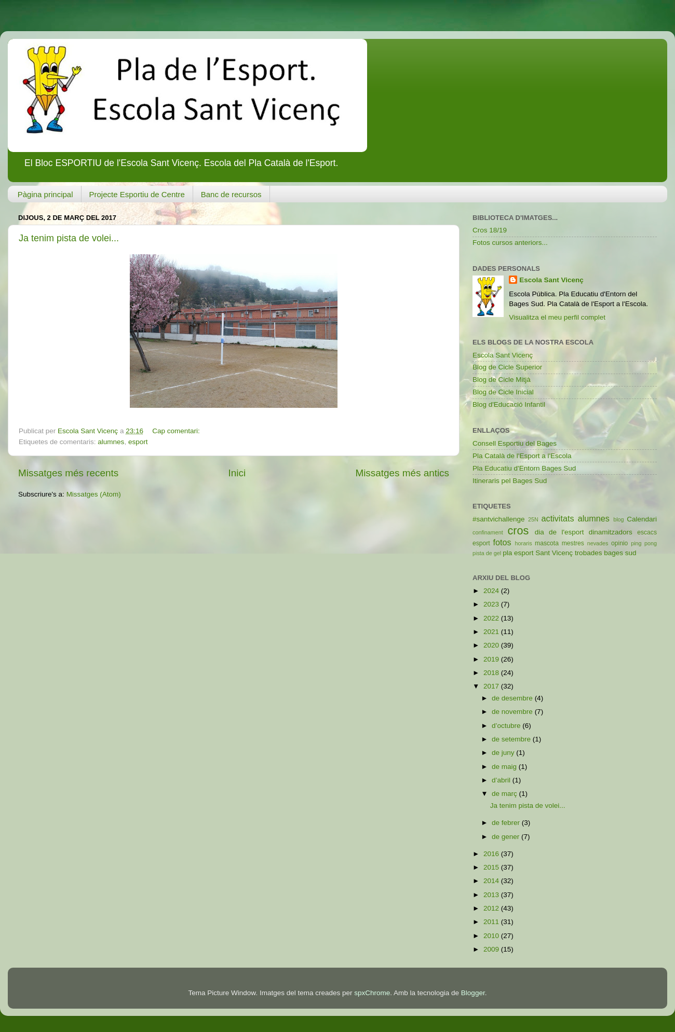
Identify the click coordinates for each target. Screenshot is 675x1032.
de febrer (507, 823)
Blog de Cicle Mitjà (502, 379)
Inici (237, 472)
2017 (492, 686)
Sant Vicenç (554, 553)
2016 (492, 854)
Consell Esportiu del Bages (515, 443)
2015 (492, 867)
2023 (492, 604)
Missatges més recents (68, 472)
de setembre (512, 739)
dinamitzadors (610, 532)
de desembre (513, 698)
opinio (619, 543)
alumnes (111, 442)
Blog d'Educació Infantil (509, 404)
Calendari (642, 519)
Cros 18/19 (490, 230)
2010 (492, 936)
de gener (506, 837)
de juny (504, 752)
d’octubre (507, 726)
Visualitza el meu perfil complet (557, 317)
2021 (492, 632)
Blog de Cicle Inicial (503, 392)
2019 (492, 659)
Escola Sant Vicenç (551, 280)
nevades (598, 543)
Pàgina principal (45, 194)
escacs (647, 532)
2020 (492, 645)
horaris (523, 543)
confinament (488, 532)
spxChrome (372, 993)
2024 (492, 591)
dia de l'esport (559, 532)
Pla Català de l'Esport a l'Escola (522, 456)
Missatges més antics (402, 472)
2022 (492, 618)
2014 (492, 881)
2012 (492, 908)
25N (533, 519)
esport (138, 442)
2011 (492, 922)
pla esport (518, 553)
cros (518, 530)
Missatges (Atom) (93, 494)
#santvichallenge (499, 519)
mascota (547, 543)
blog (618, 519)
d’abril (502, 780)
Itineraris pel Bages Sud (510, 481)
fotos (502, 542)
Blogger (473, 993)
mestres (573, 543)
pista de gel (487, 553)
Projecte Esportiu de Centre (137, 194)
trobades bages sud (606, 553)
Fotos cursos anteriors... (510, 242)
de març (505, 793)
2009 (492, 949)
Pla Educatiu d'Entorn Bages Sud (524, 468)
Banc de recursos (231, 194)
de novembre (513, 711)
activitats (558, 518)
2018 (492, 673)
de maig (505, 766)
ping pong (644, 543)
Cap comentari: (176, 431)
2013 (492, 895)
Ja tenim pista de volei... (69, 238)
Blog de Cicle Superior (507, 367)
